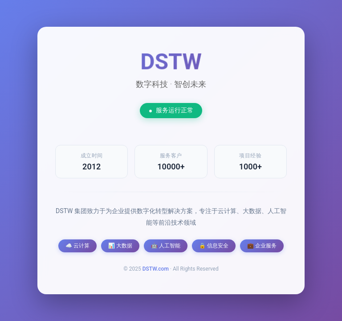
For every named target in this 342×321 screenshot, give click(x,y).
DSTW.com (155, 269)
